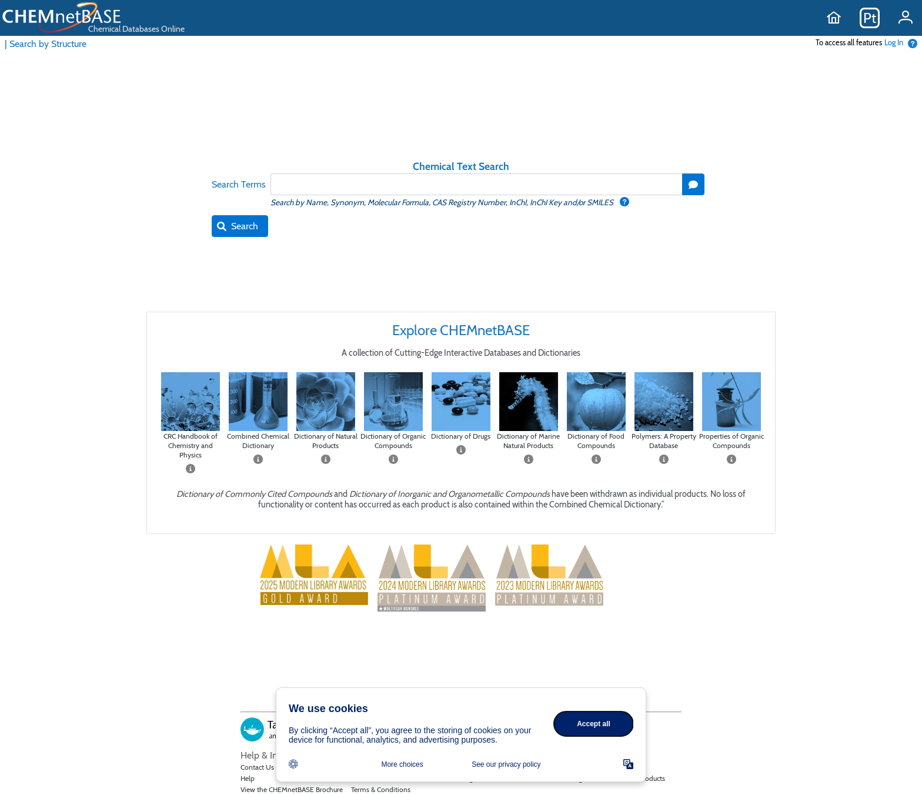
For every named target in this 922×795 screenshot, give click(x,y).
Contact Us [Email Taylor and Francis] (257, 767)
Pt (869, 17)
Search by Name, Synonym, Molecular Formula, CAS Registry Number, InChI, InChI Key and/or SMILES (442, 202)
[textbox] (476, 184)
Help (247, 778)
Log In (893, 42)
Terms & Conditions (380, 789)
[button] (693, 184)
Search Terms (239, 184)
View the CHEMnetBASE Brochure (291, 789)
